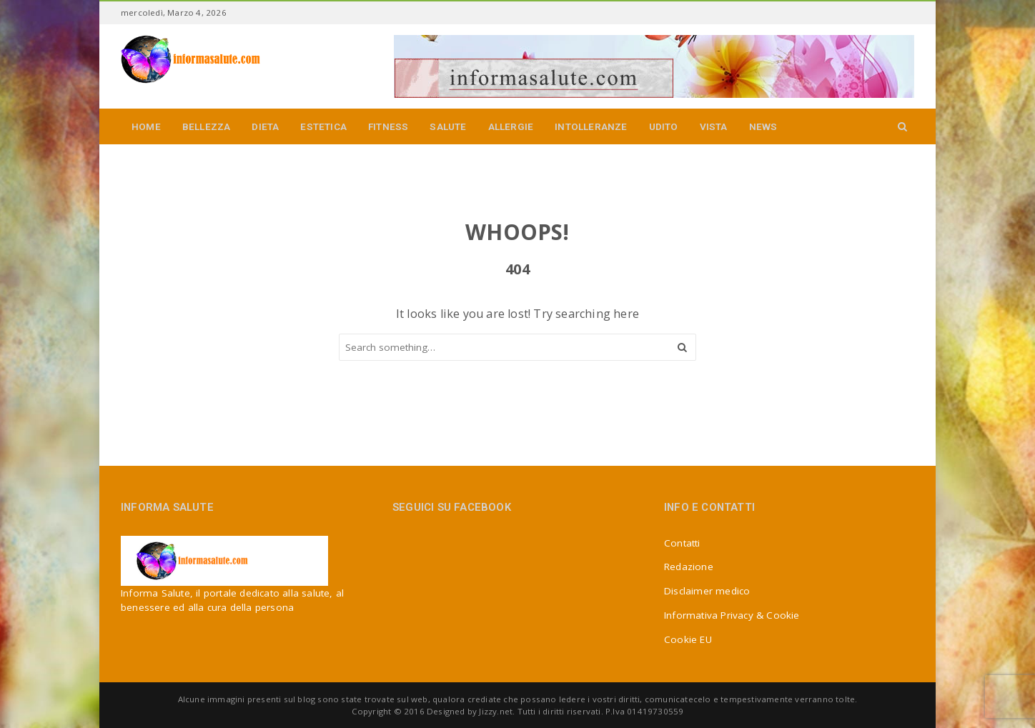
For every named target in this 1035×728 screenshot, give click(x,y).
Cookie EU (688, 639)
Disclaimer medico (707, 590)
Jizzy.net (495, 711)
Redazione (688, 566)
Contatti (682, 543)
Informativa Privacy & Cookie (732, 615)
